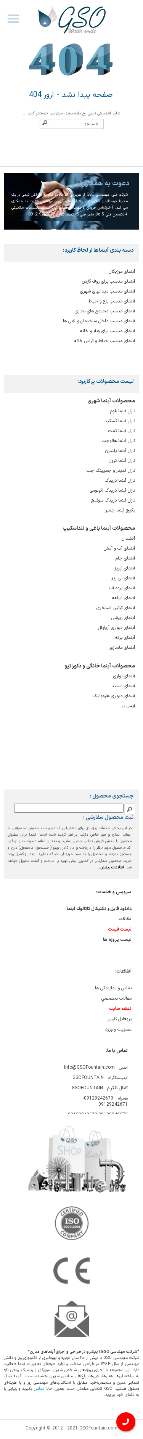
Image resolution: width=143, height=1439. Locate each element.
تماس (39, 1388)
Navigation (12, 22)
